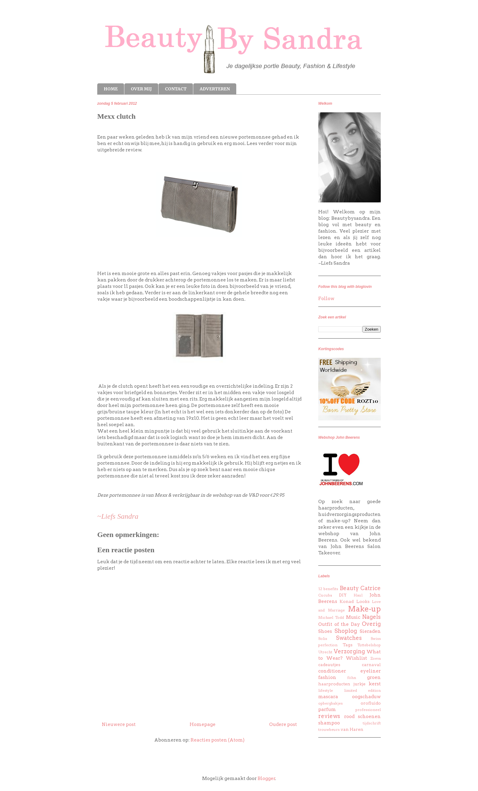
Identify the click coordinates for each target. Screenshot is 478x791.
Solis (322, 638)
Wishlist (356, 658)
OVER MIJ (141, 89)
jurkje (359, 683)
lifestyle (325, 690)
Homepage (203, 724)
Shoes (325, 631)
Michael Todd (331, 617)
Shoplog (345, 631)
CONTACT (176, 89)
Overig (371, 624)
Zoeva (375, 658)
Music (353, 617)
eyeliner (370, 671)
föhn (351, 677)
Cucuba (325, 595)
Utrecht (325, 652)
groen (374, 677)
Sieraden (370, 631)
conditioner (332, 671)
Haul (358, 595)
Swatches (349, 638)
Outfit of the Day (339, 624)
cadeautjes (329, 664)
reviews (329, 716)
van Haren (352, 729)
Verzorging (349, 651)
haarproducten (334, 683)
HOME (111, 89)
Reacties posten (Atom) (217, 740)
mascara (328, 696)
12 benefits (328, 588)
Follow (326, 298)
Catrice (370, 588)
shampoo (329, 723)
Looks (362, 601)
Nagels (371, 617)
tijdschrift (372, 723)
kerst (375, 684)
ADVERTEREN (215, 89)
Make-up (364, 608)
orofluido (371, 703)
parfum (327, 709)
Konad (347, 601)
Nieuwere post (119, 724)
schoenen (369, 716)
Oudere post (283, 724)
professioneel (368, 709)
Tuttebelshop (369, 645)
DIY (343, 595)
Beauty (349, 588)
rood (349, 716)
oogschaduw (366, 696)
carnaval (371, 664)
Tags (347, 644)
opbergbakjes (330, 703)
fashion (327, 677)
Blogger (266, 778)
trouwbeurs (329, 729)
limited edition (362, 690)
